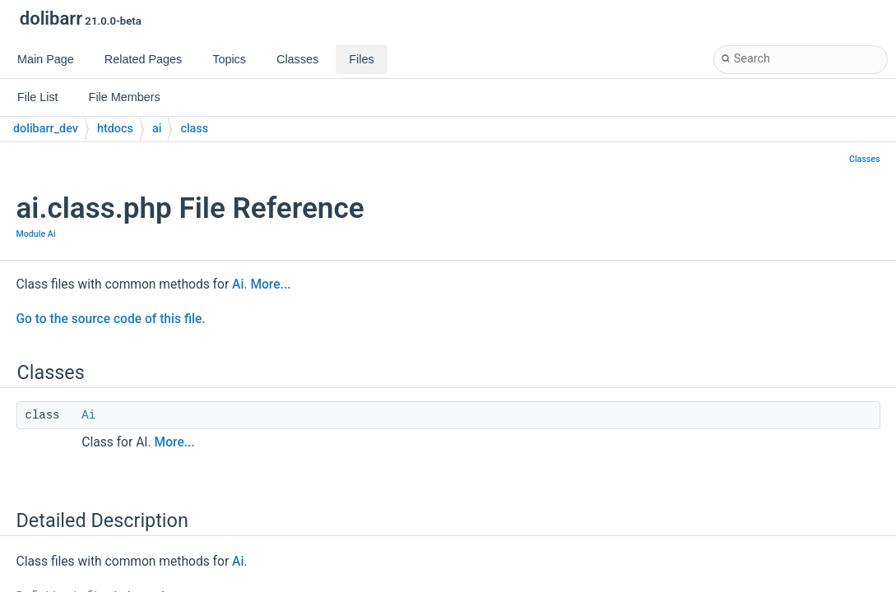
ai (156, 129)
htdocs (115, 129)
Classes (864, 159)
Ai (238, 284)
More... (270, 284)
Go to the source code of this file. (111, 319)
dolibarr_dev (45, 129)
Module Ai (36, 234)
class (194, 129)
